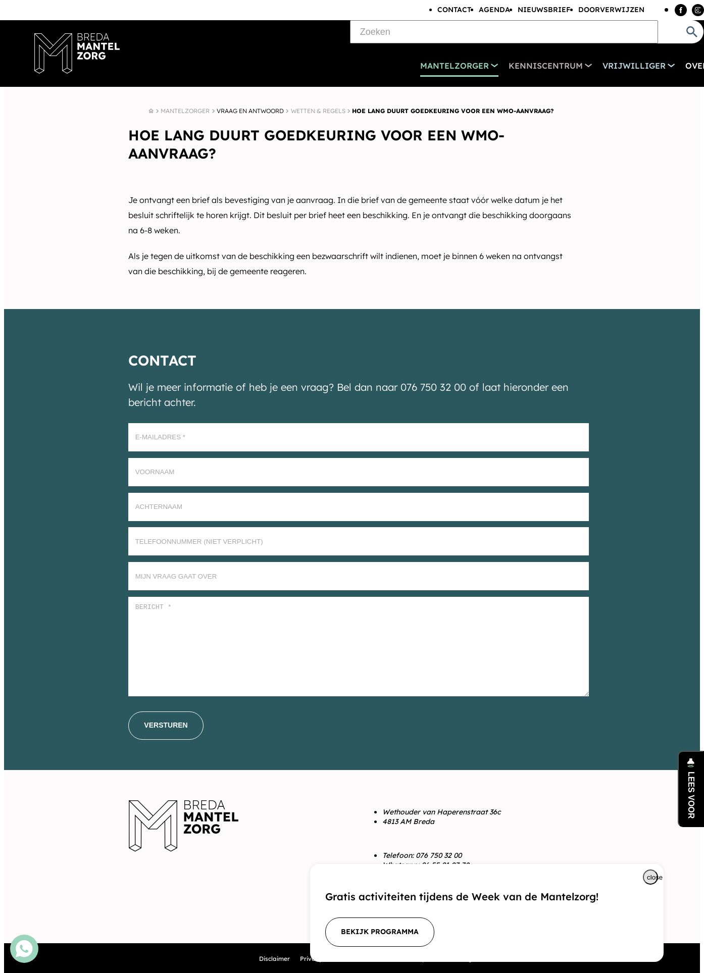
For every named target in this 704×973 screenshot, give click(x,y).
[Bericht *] (358, 646)
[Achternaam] (358, 507)
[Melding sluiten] (650, 877)
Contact (454, 9)
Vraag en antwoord (250, 111)
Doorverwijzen (611, 9)
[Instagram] (698, 10)
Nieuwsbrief (544, 9)
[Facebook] (681, 10)
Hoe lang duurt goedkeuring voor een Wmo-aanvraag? (453, 111)
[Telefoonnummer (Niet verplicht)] (358, 541)
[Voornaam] (358, 472)
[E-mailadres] (358, 437)
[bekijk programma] (379, 932)
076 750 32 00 (439, 855)
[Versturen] (165, 725)
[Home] (151, 111)
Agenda (494, 9)
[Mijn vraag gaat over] (358, 576)
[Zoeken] (504, 31)
